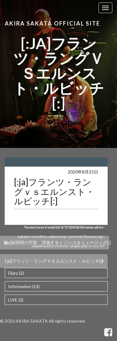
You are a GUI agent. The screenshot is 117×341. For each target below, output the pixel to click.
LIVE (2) (15, 299)
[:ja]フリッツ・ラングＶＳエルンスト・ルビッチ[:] (54, 260)
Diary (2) (16, 273)
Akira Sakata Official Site (52, 23)
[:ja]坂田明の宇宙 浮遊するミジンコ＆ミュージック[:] (56, 242)
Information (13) (24, 286)
